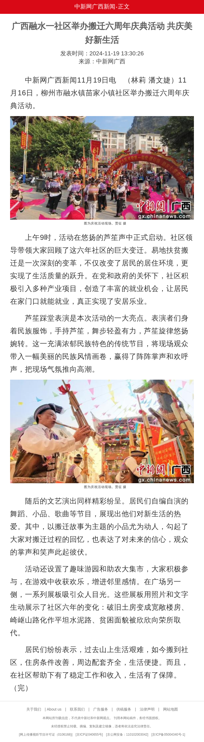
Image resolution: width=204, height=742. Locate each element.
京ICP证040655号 (89, 734)
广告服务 (100, 709)
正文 (124, 6)
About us (54, 709)
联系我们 (77, 709)
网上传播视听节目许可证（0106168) (46, 734)
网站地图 (170, 709)
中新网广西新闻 (94, 6)
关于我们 (33, 709)
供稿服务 (123, 709)
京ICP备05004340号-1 (168, 734)
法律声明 (147, 709)
